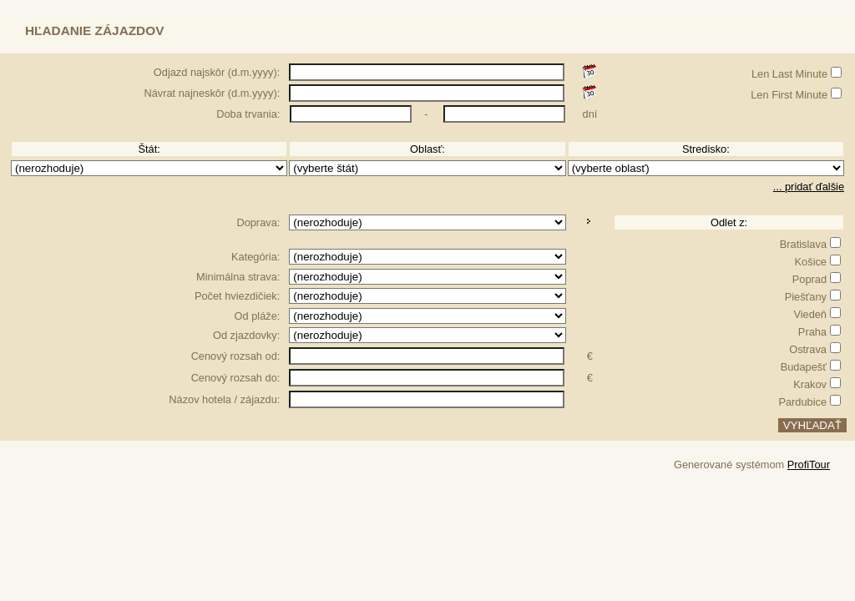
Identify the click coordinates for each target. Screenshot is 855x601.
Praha (812, 332)
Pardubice (802, 402)
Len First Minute (789, 94)
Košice (811, 261)
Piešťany (806, 296)
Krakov (810, 384)
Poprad (809, 279)
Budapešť (804, 367)
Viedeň (810, 314)
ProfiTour (808, 464)
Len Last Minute (789, 74)
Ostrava (808, 349)
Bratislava (803, 244)
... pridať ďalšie (808, 186)
